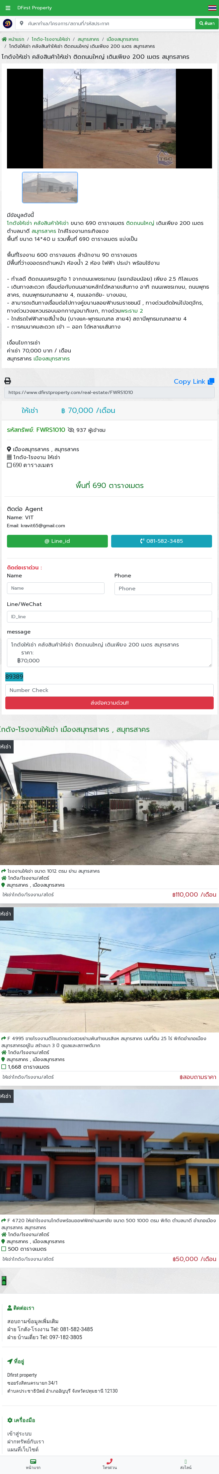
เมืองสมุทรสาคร (52, 359)
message (19, 632)
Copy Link (194, 381)
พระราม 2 (132, 311)
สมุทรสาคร (44, 231)
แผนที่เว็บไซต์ (22, 1449)
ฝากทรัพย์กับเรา (25, 1441)
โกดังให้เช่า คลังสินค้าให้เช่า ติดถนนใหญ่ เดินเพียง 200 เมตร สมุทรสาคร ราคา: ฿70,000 (109, 653)
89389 (14, 676)
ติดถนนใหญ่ (140, 223)
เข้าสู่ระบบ (19, 1433)
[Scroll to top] (4, 1280)
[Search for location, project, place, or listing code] (105, 24)
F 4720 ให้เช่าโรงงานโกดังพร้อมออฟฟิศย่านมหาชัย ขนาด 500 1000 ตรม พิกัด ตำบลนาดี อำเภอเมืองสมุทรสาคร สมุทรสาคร (108, 1224)
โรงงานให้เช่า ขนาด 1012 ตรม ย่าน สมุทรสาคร (54, 871)
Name (14, 576)
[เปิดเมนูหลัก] (8, 8)
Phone (122, 576)
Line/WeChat (24, 604)
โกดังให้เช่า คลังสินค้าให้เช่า (38, 223)
